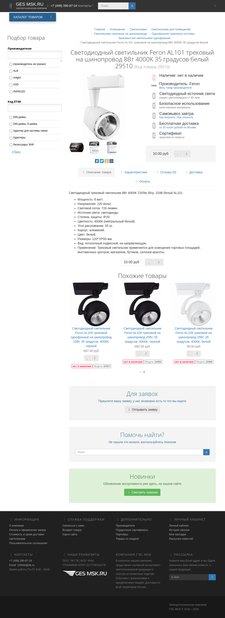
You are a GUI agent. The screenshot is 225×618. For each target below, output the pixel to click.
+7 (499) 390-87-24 (20, 560)
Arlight (17, 77)
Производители (125, 525)
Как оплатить (185, 117)
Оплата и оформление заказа (27, 530)
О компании (16, 525)
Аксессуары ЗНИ (23, 144)
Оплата (142, 181)
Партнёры (122, 534)
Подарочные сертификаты (132, 530)
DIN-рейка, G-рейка (25, 123)
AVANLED (19, 91)
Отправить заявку (142, 409)
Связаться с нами (73, 525)
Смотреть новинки (142, 492)
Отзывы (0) (166, 172)
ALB (15, 70)
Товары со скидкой (127, 538)
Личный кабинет (179, 525)
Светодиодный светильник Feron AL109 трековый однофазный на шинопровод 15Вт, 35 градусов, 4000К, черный (91, 337)
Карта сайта (70, 534)
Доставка (194, 172)
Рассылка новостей (181, 538)
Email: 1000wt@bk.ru (21, 565)
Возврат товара (72, 530)
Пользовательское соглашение (28, 543)
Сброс (15, 152)
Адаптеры (19, 137)
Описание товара (96, 172)
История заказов (179, 530)
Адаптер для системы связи (30, 130)
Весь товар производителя (175, 87)
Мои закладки (177, 534)
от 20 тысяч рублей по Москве (177, 127)
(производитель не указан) (29, 64)
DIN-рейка (19, 117)
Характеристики (133, 172)
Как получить (167, 117)
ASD (16, 84)
